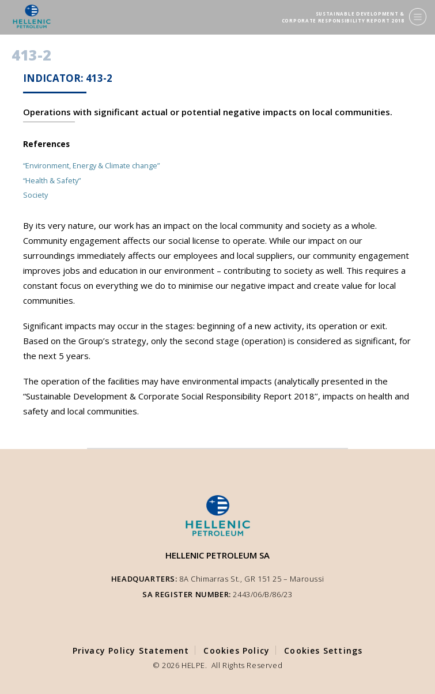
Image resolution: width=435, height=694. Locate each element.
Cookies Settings (323, 650)
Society (35, 195)
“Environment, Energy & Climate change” (91, 165)
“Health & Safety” (52, 180)
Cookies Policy (236, 650)
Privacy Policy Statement (131, 650)
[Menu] (417, 16)
